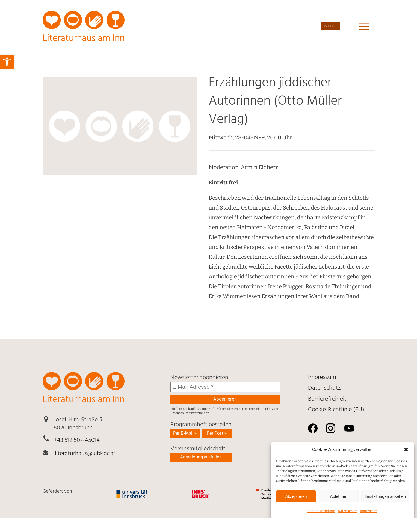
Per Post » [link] (217, 433)
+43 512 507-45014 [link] (77, 440)
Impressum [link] (322, 377)
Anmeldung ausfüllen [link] (201, 457)
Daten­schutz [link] (324, 388)
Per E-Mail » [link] (185, 433)
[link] (7, 62)
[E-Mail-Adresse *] (225, 387)
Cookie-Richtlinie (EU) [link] (336, 409)
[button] (406, 455)
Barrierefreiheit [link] (327, 399)
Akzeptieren (296, 501)
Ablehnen (338, 501)
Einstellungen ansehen (385, 501)
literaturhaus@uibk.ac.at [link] (85, 453)
